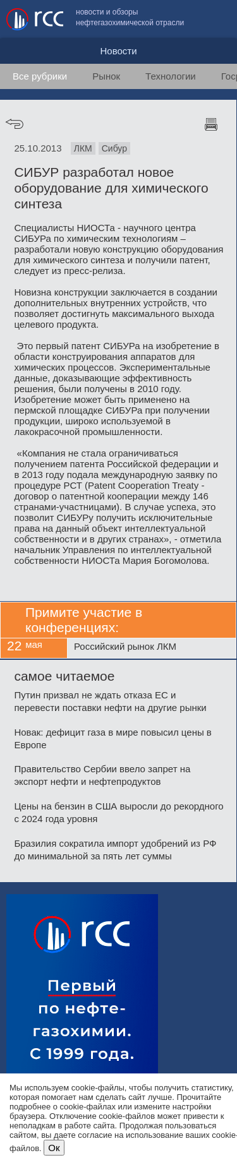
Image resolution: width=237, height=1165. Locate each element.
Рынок (106, 76)
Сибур (114, 148)
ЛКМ (83, 148)
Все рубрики (40, 76)
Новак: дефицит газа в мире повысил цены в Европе (112, 738)
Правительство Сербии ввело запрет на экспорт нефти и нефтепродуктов (102, 775)
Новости (118, 50)
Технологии (170, 76)
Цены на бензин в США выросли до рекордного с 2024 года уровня (118, 812)
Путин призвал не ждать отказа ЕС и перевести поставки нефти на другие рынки (110, 701)
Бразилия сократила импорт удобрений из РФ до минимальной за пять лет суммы (115, 849)
